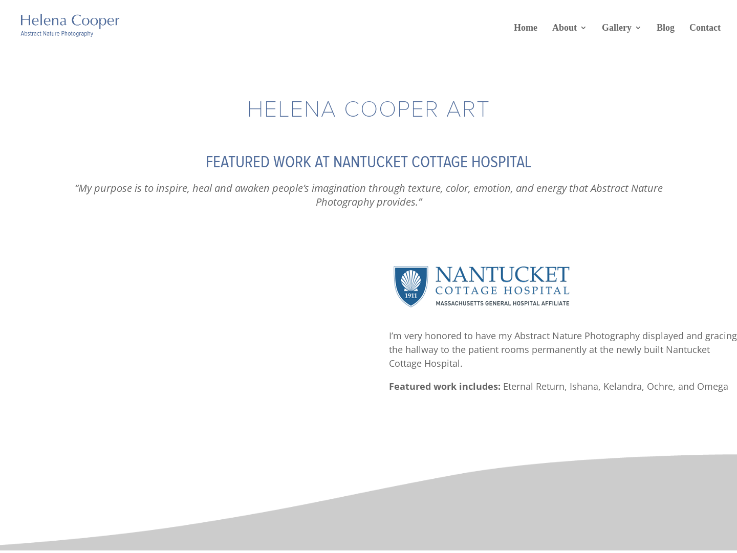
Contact (705, 28)
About (564, 28)
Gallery (617, 28)
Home (525, 28)
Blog (666, 28)
